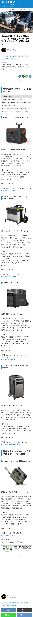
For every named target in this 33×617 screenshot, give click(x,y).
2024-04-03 (10, 49)
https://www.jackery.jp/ (8, 191)
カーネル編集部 (12, 50)
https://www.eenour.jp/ (8, 535)
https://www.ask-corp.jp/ (9, 277)
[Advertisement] (16, 576)
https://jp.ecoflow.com (8, 360)
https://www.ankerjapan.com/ (10, 445)
